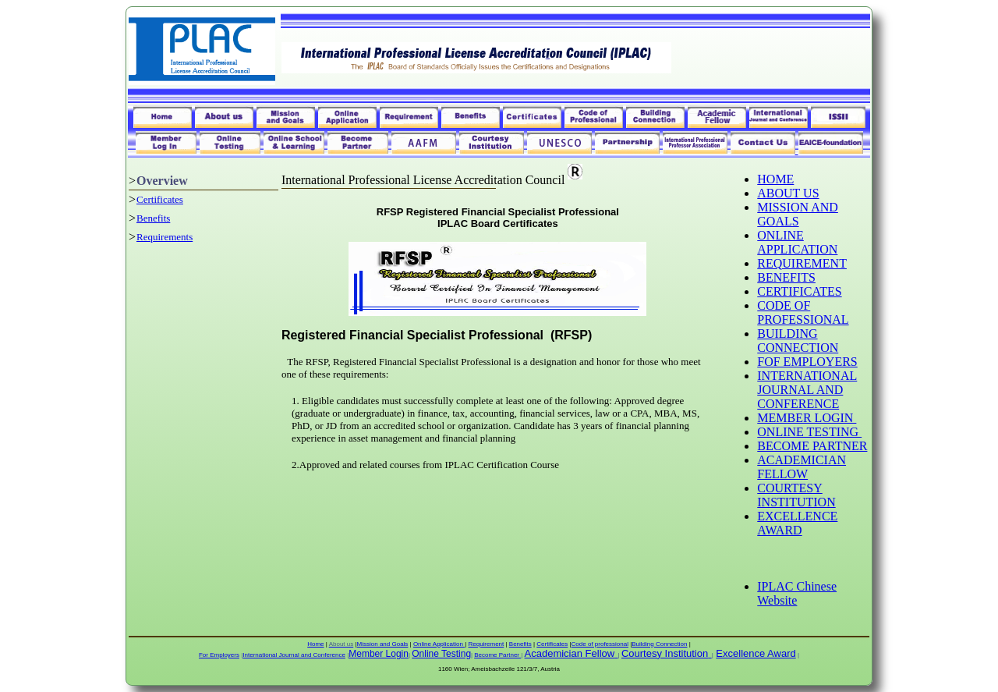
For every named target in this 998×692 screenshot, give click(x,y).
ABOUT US (788, 193)
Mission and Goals (383, 644)
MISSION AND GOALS (797, 214)
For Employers (219, 654)
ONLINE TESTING (809, 431)
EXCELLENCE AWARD (797, 523)
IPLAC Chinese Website (797, 593)
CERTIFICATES (799, 291)
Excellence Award (755, 653)
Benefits (153, 218)
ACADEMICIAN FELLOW (801, 467)
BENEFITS (786, 277)
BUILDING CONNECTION (797, 340)
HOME (775, 179)
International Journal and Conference (293, 654)
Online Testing (441, 653)
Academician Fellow (570, 653)
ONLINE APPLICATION (797, 242)
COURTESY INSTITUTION (796, 495)
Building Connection (659, 644)
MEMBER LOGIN (806, 417)
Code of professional (600, 644)
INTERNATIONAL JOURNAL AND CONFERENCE (807, 389)
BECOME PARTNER (812, 445)
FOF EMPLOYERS (807, 361)
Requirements (164, 237)
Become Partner (497, 654)
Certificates (159, 199)
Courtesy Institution (664, 653)
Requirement (486, 644)
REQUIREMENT (802, 263)
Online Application (439, 644)
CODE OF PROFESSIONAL (802, 312)
